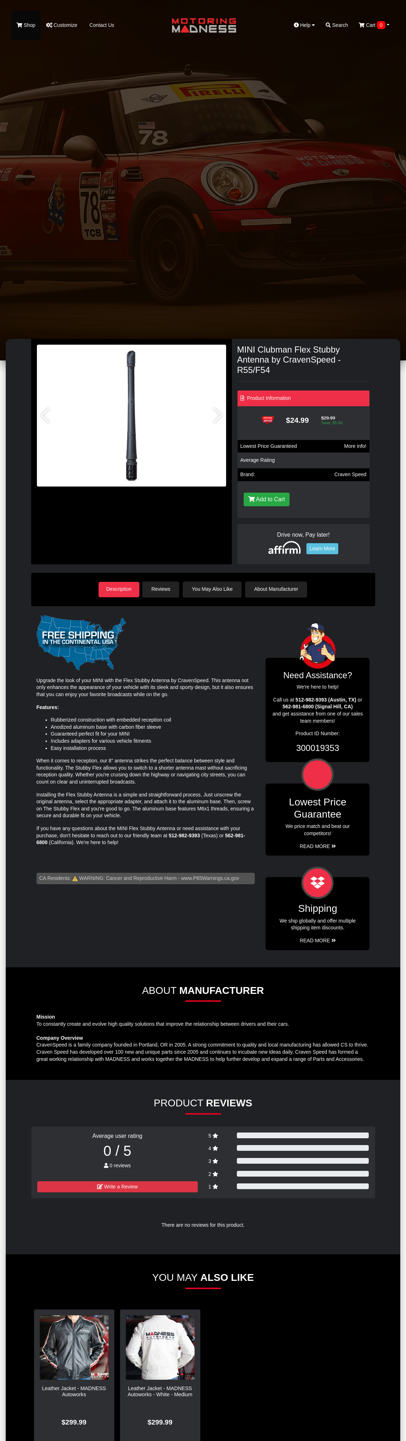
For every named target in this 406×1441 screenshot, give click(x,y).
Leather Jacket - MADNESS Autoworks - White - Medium (160, 1391)
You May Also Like (214, 589)
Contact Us (101, 25)
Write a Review (117, 1186)
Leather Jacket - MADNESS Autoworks (74, 1391)
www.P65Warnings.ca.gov (210, 878)
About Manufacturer (277, 589)
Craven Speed (350, 474)
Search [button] (337, 25)
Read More (318, 845)
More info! (355, 446)
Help (304, 25)
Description (119, 589)
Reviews (162, 589)
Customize (61, 25)
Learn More (322, 548)
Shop (25, 25)
